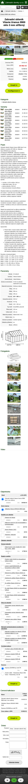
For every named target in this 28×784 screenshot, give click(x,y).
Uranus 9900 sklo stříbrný (7, 14)
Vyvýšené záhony (6, 646)
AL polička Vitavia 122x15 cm (12, 583)
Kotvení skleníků (6, 544)
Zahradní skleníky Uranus (9, 102)
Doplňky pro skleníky (7, 514)
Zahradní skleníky (10, 11)
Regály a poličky (6, 556)
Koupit (14, 684)
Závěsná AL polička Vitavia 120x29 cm (15, 578)
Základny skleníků (6, 540)
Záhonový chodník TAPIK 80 (12, 659)
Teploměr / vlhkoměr (10, 534)
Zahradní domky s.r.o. (14, 2)
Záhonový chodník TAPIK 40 (12, 654)
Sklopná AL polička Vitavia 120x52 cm (15, 573)
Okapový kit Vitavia (10, 517)
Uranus (20, 11)
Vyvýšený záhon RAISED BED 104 (14, 649)
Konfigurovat (14, 91)
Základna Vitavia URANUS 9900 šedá (15, 509)
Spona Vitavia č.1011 (10, 529)
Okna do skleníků (6, 602)
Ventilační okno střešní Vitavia (13, 619)
